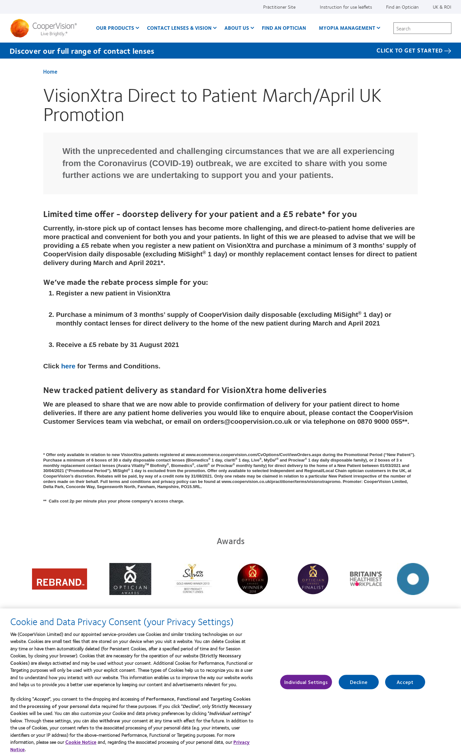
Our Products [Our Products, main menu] (115, 28)
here (69, 366)
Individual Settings (306, 686)
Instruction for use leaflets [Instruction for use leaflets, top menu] (346, 7)
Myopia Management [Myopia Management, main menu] (347, 28)
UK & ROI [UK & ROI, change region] (442, 7)
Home (50, 71)
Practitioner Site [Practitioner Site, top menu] (279, 7)
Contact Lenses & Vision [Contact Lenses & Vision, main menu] (179, 28)
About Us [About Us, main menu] (236, 28)
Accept (405, 686)
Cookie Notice (80, 746)
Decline (359, 686)
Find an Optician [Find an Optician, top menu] (402, 7)
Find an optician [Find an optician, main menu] (284, 28)
